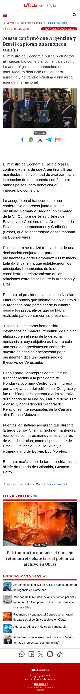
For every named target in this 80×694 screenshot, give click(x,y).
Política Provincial (56, 22)
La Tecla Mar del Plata (29, 22)
